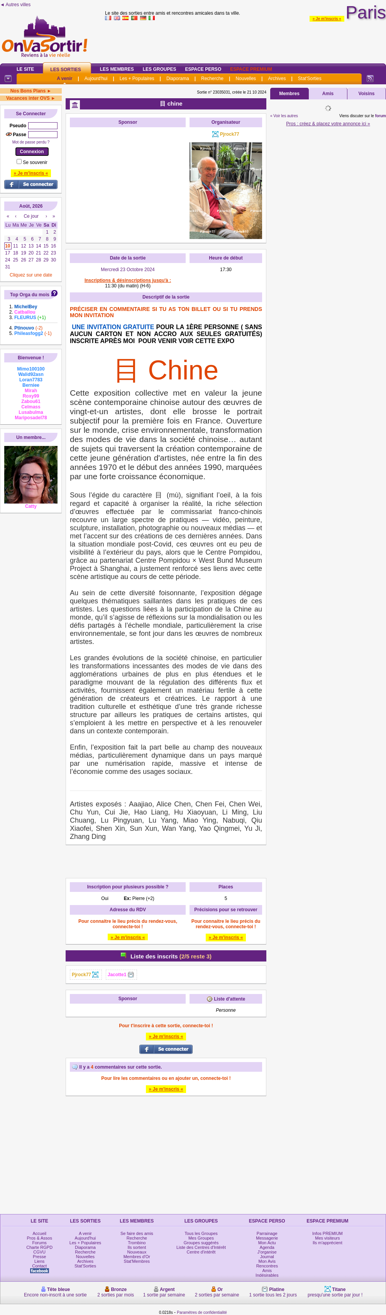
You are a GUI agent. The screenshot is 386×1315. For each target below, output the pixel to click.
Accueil (39, 1233)
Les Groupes (159, 69)
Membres (289, 93)
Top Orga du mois (29, 294)
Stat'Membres (137, 1261)
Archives (277, 78)
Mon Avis (267, 1261)
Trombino (137, 1242)
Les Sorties (65, 69)
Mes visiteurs (327, 1238)
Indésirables (267, 1275)
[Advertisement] (128, 179)
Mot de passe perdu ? (31, 142)
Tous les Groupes (201, 1233)
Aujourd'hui (96, 78)
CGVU (39, 1252)
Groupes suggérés (201, 1242)
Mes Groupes (201, 1238)
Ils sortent (137, 1247)
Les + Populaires (137, 78)
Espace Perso (203, 69)
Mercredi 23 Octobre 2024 (127, 269)
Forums (39, 1242)
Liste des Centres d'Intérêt (201, 1247)
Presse (39, 1256)
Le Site (25, 69)
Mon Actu (267, 1242)
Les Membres (117, 69)
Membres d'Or (137, 1256)
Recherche (212, 78)
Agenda (267, 1247)
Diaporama (177, 78)
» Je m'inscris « (327, 19)
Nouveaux (137, 1252)
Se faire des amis (136, 1233)
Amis (328, 93)
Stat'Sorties (310, 78)
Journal (267, 1256)
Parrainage (267, 1233)
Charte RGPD (39, 1247)
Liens (39, 1261)
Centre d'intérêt (201, 1252)
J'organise (267, 1252)
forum (380, 116)
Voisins (367, 93)
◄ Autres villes (15, 4)
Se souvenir (35, 162)
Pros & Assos (39, 1238)
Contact (39, 1266)
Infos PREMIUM (327, 1233)
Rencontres (267, 1266)
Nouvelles (245, 78)
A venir (64, 78)
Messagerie (267, 1238)
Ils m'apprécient (327, 1242)
